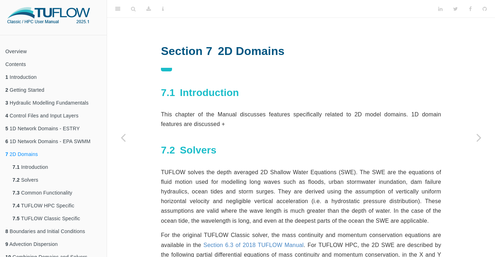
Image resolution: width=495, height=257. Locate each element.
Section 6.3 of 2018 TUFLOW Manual (253, 245)
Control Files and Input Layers (42, 116)
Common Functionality (42, 193)
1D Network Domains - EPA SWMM (48, 141)
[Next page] (479, 137)
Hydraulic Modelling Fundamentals (47, 103)
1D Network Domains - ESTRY (42, 128)
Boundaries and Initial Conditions (45, 231)
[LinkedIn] (440, 9)
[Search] (133, 9)
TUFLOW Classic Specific (46, 218)
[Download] (148, 9)
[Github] (484, 9)
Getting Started (24, 90)
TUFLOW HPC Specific (43, 205)
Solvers (25, 180)
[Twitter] (455, 9)
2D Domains (21, 154)
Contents (15, 64)
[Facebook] (470, 9)
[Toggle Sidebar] (118, 9)
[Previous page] (123, 137)
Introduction (21, 77)
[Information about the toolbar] (163, 9)
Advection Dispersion (31, 244)
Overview (16, 51)
